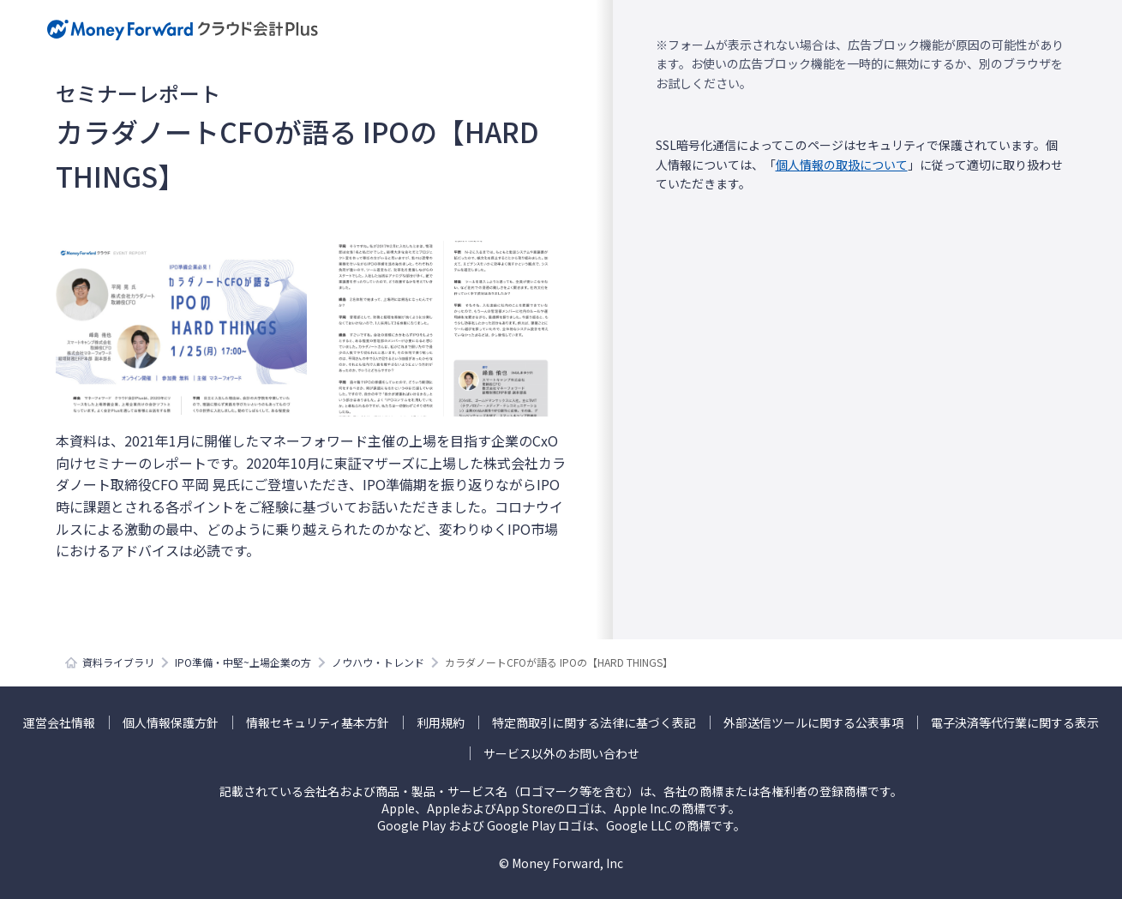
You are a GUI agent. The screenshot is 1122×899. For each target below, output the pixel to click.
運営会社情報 (59, 722)
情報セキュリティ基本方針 (317, 722)
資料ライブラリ (118, 662)
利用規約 (441, 722)
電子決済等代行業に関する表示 (1015, 722)
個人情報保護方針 (171, 722)
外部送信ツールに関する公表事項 (813, 722)
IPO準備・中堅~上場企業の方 (243, 662)
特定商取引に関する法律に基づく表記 (594, 722)
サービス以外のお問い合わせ (561, 753)
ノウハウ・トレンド (378, 662)
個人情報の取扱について (842, 164)
